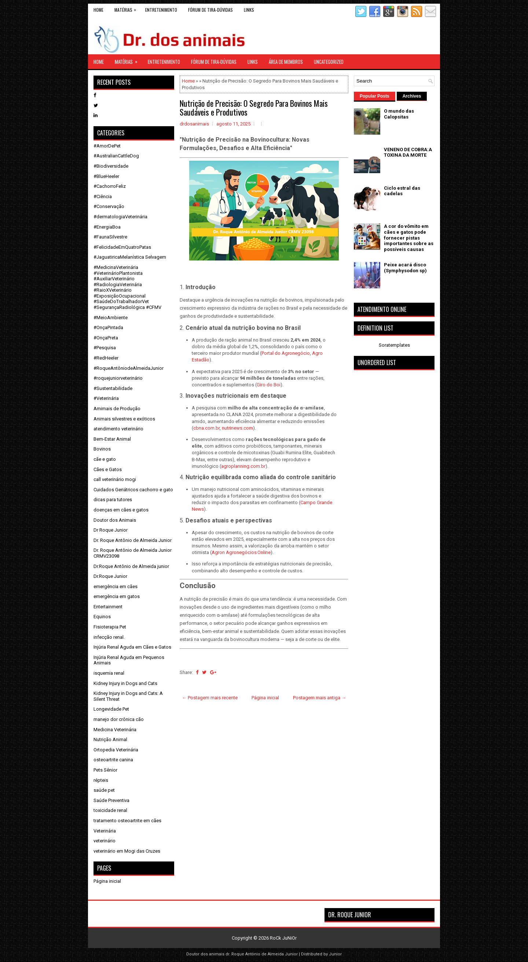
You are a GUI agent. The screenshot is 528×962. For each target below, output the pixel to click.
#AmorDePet (107, 146)
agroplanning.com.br (243, 466)
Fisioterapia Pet (110, 627)
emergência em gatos (117, 596)
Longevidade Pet (111, 709)
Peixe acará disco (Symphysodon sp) (405, 267)
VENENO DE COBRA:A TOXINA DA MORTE (408, 152)
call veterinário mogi (115, 479)
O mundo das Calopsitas (399, 114)
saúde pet (104, 790)
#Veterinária (106, 398)
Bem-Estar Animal (112, 439)
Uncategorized (329, 61)
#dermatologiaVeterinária (120, 216)
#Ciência (103, 196)
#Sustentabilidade (113, 388)
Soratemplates (394, 345)
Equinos (102, 616)
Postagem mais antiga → (319, 697)
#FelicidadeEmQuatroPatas (122, 247)
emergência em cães (116, 586)
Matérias (127, 8)
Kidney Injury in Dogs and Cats (125, 683)
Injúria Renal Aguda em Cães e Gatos (132, 647)
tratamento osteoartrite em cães (127, 820)
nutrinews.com (237, 428)
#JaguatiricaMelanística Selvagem (130, 257)
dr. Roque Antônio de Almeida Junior (261, 954)
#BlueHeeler (106, 176)
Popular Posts (374, 96)
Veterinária (105, 831)
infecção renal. (109, 637)
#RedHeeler (106, 358)
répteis (101, 780)
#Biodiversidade (111, 166)
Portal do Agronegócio (285, 353)
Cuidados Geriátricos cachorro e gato (133, 489)
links (249, 10)
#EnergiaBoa (107, 227)
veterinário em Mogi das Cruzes (127, 851)
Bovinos (102, 449)
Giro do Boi (268, 384)
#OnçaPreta (106, 337)
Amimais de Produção (117, 408)
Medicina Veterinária (115, 729)
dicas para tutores (113, 499)
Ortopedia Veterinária (116, 750)
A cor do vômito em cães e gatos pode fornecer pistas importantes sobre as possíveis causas (408, 237)
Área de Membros (286, 61)
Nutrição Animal (110, 739)
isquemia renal (109, 673)
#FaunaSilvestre (110, 237)
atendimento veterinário (118, 428)
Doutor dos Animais (115, 520)
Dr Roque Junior (111, 530)
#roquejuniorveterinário (118, 378)
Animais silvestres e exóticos (124, 419)
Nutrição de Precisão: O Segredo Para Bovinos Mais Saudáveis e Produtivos (254, 107)
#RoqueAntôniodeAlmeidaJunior (129, 368)
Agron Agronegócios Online (241, 552)
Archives (412, 96)
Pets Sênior (105, 770)
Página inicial (265, 697)
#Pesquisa (105, 347)
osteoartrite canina (113, 759)
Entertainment (108, 606)
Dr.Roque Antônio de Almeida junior (131, 566)
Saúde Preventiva (111, 800)
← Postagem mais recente (210, 697)
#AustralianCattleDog (116, 155)
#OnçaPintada (108, 327)
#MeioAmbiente (111, 317)
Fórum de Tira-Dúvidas (210, 10)
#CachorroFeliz (110, 186)
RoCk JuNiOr (283, 938)
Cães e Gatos (108, 469)
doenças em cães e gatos (121, 510)
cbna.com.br (206, 428)
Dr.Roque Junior (110, 576)
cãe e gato (105, 459)
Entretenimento (161, 10)
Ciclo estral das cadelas (402, 191)
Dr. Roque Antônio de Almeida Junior (133, 540)
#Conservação (109, 206)
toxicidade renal (110, 810)
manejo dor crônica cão (119, 719)
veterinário (104, 840)
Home (98, 10)
